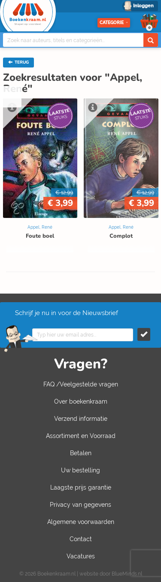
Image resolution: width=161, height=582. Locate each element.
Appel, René (39, 227)
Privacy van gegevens (80, 504)
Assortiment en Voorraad (80, 435)
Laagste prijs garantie (80, 487)
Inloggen (143, 6)
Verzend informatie (80, 418)
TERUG (18, 62)
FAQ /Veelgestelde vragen (80, 384)
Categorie (114, 22)
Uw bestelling (80, 470)
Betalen (80, 453)
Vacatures (81, 556)
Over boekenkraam (80, 401)
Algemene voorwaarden (80, 521)
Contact (81, 539)
